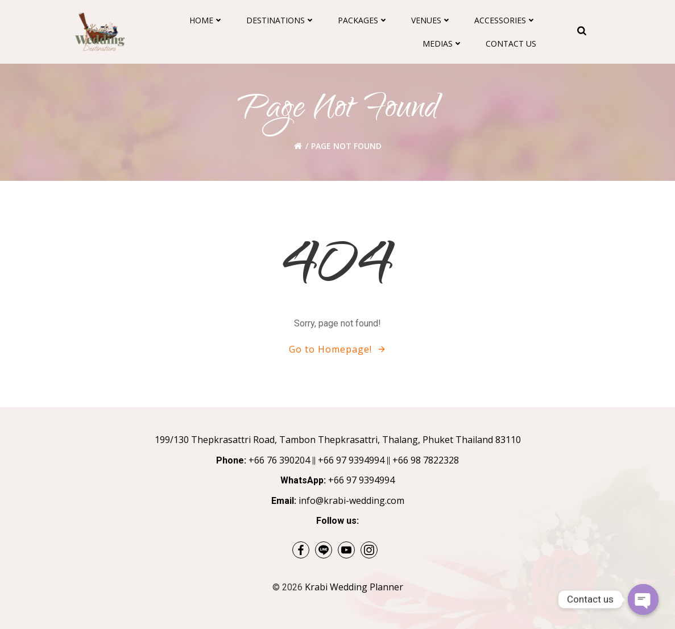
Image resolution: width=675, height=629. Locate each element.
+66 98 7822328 (425, 460)
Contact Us (511, 43)
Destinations (280, 20)
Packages (363, 20)
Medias (443, 43)
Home (206, 20)
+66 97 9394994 (351, 460)
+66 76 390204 (279, 460)
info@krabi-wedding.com (351, 500)
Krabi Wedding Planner (354, 587)
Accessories (505, 20)
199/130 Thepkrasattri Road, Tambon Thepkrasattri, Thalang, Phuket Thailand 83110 (338, 439)
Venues (431, 20)
